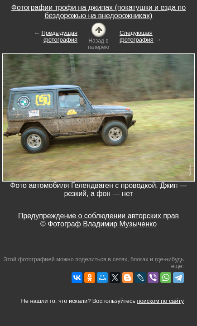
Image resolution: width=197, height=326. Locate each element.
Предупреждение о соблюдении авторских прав (98, 216)
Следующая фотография (137, 36)
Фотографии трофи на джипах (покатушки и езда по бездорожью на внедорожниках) (98, 11)
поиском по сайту (160, 300)
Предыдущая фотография (60, 36)
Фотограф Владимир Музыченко (102, 224)
